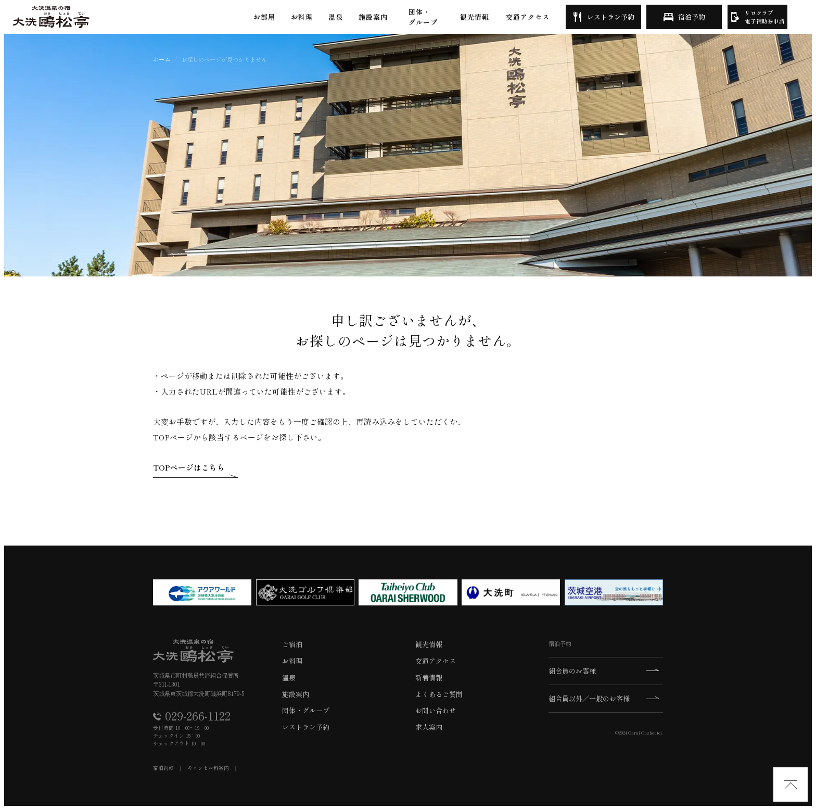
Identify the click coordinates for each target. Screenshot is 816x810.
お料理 (302, 17)
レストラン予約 (610, 17)
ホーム (161, 59)
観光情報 (474, 17)
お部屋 (264, 17)
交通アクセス (528, 17)
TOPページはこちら (189, 467)
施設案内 (373, 17)
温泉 (335, 17)
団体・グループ (423, 17)
